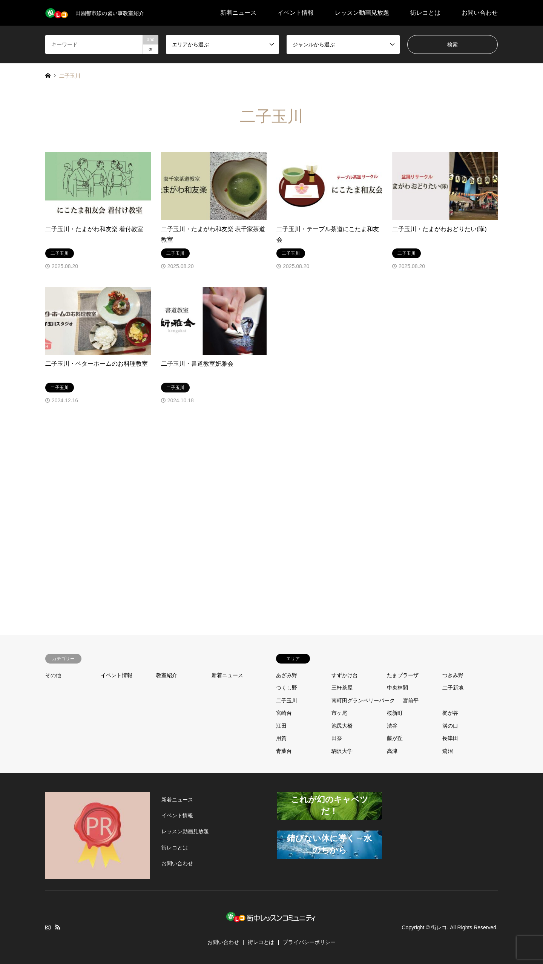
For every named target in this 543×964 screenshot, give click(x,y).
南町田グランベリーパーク (363, 700)
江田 (281, 726)
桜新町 (395, 713)
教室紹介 (166, 675)
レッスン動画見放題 (362, 12)
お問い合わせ (480, 12)
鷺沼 (447, 751)
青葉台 (284, 751)
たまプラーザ (403, 675)
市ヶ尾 (339, 713)
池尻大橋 (342, 726)
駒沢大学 (342, 751)
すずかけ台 (344, 675)
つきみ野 (452, 675)
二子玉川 (286, 700)
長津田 (450, 738)
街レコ (439, 927)
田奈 (336, 738)
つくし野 (286, 688)
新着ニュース (238, 12)
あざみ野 (286, 675)
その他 (53, 675)
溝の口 (450, 726)
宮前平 (411, 700)
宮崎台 (284, 713)
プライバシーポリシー (309, 942)
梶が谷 (450, 713)
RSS (57, 927)
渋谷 (392, 726)
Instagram (48, 927)
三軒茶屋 (342, 688)
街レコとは (425, 12)
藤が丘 (395, 738)
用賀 (281, 738)
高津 (392, 751)
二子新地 (452, 688)
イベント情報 (296, 12)
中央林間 (397, 688)
